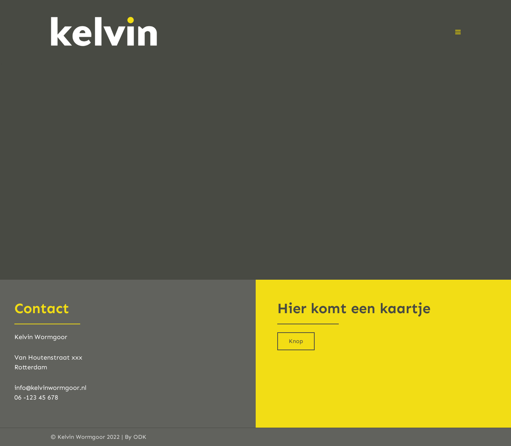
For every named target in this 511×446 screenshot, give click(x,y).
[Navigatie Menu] (458, 32)
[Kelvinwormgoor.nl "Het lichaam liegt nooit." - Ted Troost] (105, 32)
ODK (139, 436)
